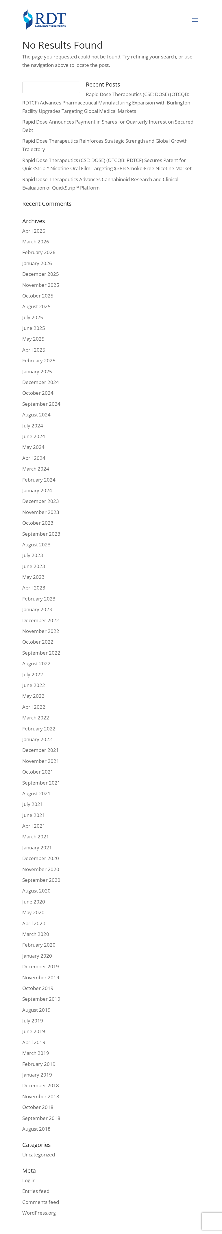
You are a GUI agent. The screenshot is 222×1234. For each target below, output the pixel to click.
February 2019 (39, 1064)
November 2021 (40, 761)
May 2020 (33, 912)
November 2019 (40, 977)
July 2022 (32, 674)
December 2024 (40, 382)
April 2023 (33, 587)
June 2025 (33, 328)
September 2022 (41, 652)
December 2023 (40, 501)
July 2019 (32, 1020)
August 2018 (36, 1128)
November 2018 (40, 1096)
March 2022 (35, 717)
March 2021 (35, 836)
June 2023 (33, 566)
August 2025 (36, 306)
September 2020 (41, 880)
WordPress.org (39, 1212)
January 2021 (37, 847)
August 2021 (36, 793)
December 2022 (40, 620)
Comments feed (40, 1202)
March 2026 (35, 241)
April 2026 (33, 230)
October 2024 (37, 393)
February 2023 (39, 598)
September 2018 (41, 1118)
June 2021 (33, 815)
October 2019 (37, 988)
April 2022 (33, 707)
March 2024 (35, 468)
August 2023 (36, 544)
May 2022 (33, 696)
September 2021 (41, 782)
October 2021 (37, 771)
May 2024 (33, 447)
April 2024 (33, 458)
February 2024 (39, 479)
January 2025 (37, 371)
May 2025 (33, 338)
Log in (29, 1180)
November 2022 (40, 631)
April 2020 (33, 923)
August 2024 (36, 414)
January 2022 (37, 739)
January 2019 (37, 1074)
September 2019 (41, 999)
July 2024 (32, 425)
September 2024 (41, 404)
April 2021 (33, 825)
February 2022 (39, 728)
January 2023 (37, 609)
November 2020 (40, 869)
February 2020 (39, 944)
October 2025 (37, 295)
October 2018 (37, 1107)
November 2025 (40, 285)
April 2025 (33, 349)
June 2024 (33, 436)
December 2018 (40, 1085)
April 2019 (33, 1042)
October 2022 (37, 641)
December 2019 (40, 966)
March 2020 (35, 934)
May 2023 (33, 577)
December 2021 (40, 750)
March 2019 (35, 1053)
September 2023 (41, 533)
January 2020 (37, 955)
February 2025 (39, 360)
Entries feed (35, 1191)
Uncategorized (38, 1154)
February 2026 (39, 252)
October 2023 (37, 522)
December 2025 (40, 274)
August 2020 (36, 890)
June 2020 (33, 901)
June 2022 (33, 685)
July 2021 (32, 804)
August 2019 (36, 1010)
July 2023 (32, 555)
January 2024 (37, 490)
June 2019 (33, 1031)
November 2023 (40, 512)
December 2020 (40, 858)
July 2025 (32, 317)
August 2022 (36, 663)
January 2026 (37, 263)
